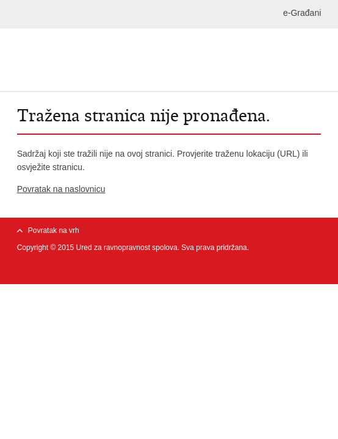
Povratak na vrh (53, 230)
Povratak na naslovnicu (61, 189)
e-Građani (302, 13)
